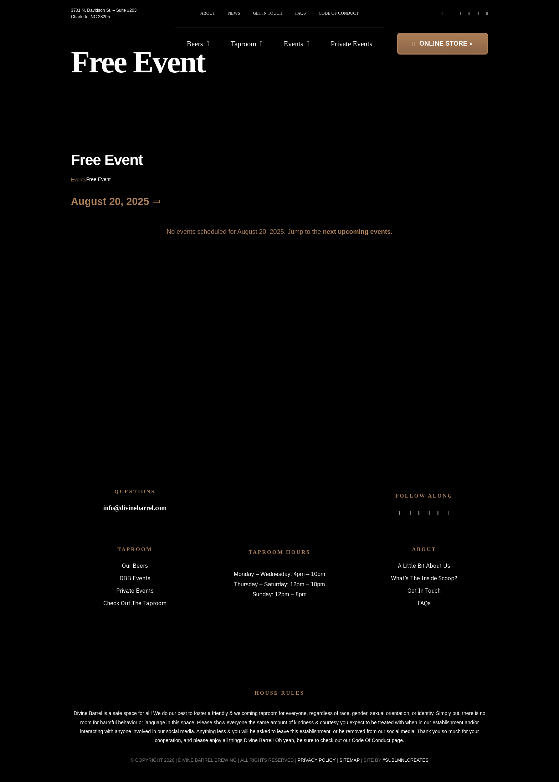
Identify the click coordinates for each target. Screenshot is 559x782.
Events (78, 179)
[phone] (487, 13)
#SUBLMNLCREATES (406, 760)
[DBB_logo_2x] (110, 33)
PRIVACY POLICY (317, 760)
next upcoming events (357, 231)
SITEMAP (349, 760)
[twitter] (451, 13)
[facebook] (441, 13)
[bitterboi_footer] (279, 483)
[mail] (478, 13)
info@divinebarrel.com (134, 507)
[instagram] (460, 13)
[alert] (279, 231)
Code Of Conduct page (377, 740)
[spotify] (469, 13)
